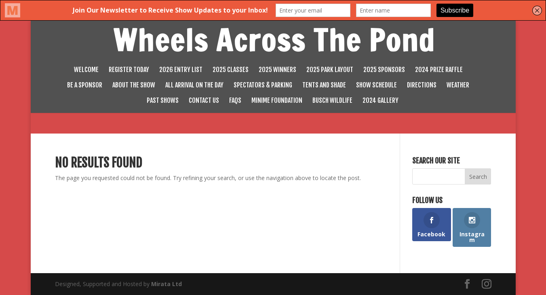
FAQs (235, 101)
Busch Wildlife (332, 101)
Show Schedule (376, 85)
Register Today (129, 70)
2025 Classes (231, 70)
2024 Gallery (380, 101)
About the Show (133, 85)
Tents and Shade (324, 85)
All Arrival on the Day (194, 85)
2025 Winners (277, 70)
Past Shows (163, 101)
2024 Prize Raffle (439, 70)
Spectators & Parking (263, 85)
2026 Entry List (180, 70)
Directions (421, 85)
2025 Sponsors (384, 70)
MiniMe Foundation (276, 101)
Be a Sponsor (84, 85)
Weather (458, 85)
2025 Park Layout (329, 70)
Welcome (86, 70)
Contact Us (204, 101)
